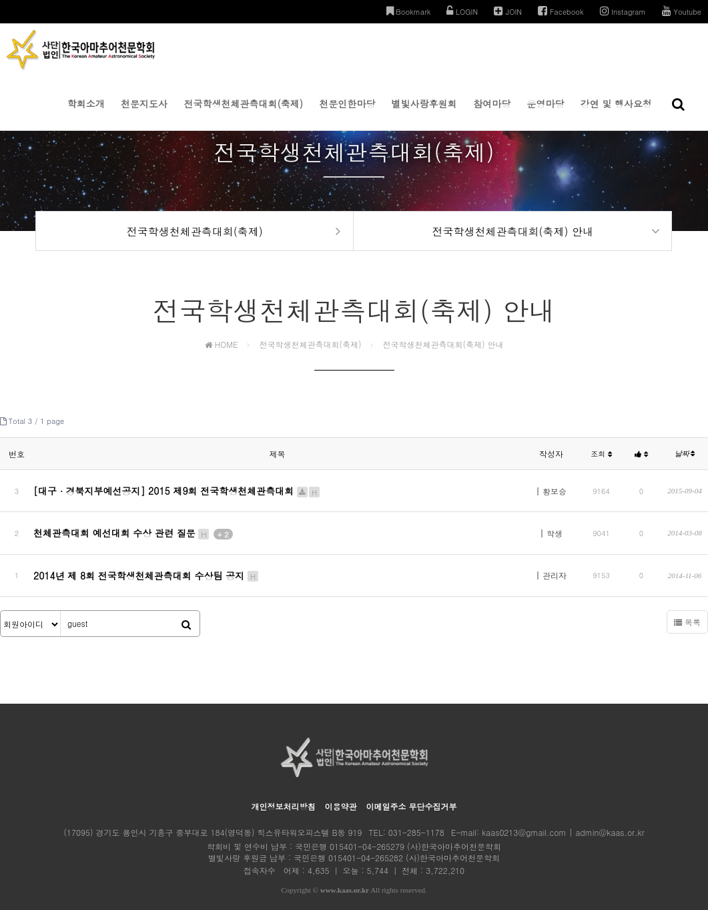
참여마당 (491, 113)
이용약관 (340, 788)
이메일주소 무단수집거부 (411, 788)
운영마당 (545, 113)
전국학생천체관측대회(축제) (243, 113)
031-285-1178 (416, 815)
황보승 (555, 494)
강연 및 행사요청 (616, 113)
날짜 (685, 461)
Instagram (623, 11)
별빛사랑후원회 (424, 113)
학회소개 (86, 113)
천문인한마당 (347, 113)
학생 (555, 528)
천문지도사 (144, 113)
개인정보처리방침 (283, 788)
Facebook (561, 11)
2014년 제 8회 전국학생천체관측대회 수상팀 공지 (146, 562)
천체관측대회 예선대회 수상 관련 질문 (133, 528)
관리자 (555, 562)
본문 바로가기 (0, 0)
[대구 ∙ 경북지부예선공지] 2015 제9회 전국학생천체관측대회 (177, 494)
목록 (687, 604)
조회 (601, 461)
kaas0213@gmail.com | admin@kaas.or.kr (563, 815)
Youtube (681, 11)
